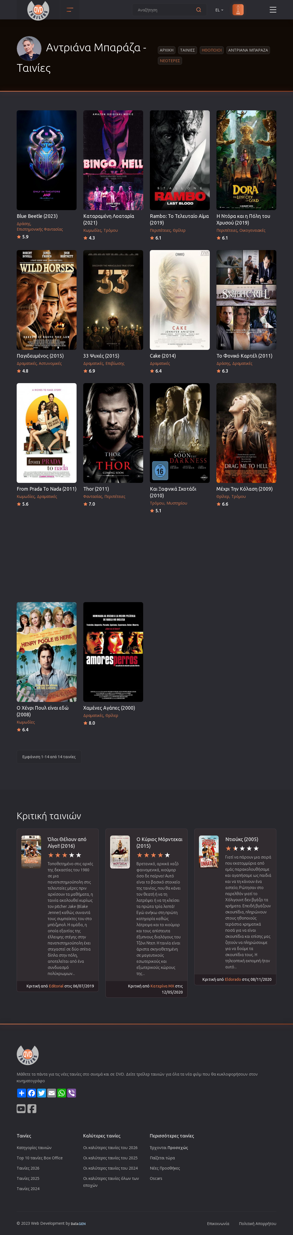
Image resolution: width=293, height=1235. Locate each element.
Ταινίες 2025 (28, 1178)
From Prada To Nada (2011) (47, 489)
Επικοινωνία (218, 1223)
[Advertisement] (146, 556)
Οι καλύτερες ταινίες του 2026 (110, 1147)
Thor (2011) (96, 489)
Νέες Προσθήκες (165, 1168)
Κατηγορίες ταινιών (34, 1147)
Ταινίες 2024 (28, 1188)
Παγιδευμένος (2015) (40, 355)
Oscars (156, 1178)
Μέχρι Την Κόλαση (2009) (244, 489)
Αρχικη (166, 50)
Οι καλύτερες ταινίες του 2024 (110, 1168)
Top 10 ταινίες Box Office (40, 1157)
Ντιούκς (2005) (241, 839)
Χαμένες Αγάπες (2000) (109, 708)
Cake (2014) (163, 355)
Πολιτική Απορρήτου (257, 1223)
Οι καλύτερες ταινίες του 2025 (110, 1157)
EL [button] (219, 9)
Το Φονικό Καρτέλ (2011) (244, 355)
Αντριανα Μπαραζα (248, 50)
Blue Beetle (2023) (37, 216)
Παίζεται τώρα (162, 1157)
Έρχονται (169, 1147)
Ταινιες (187, 50)
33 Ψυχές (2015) (101, 355)
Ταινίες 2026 (28, 1168)
